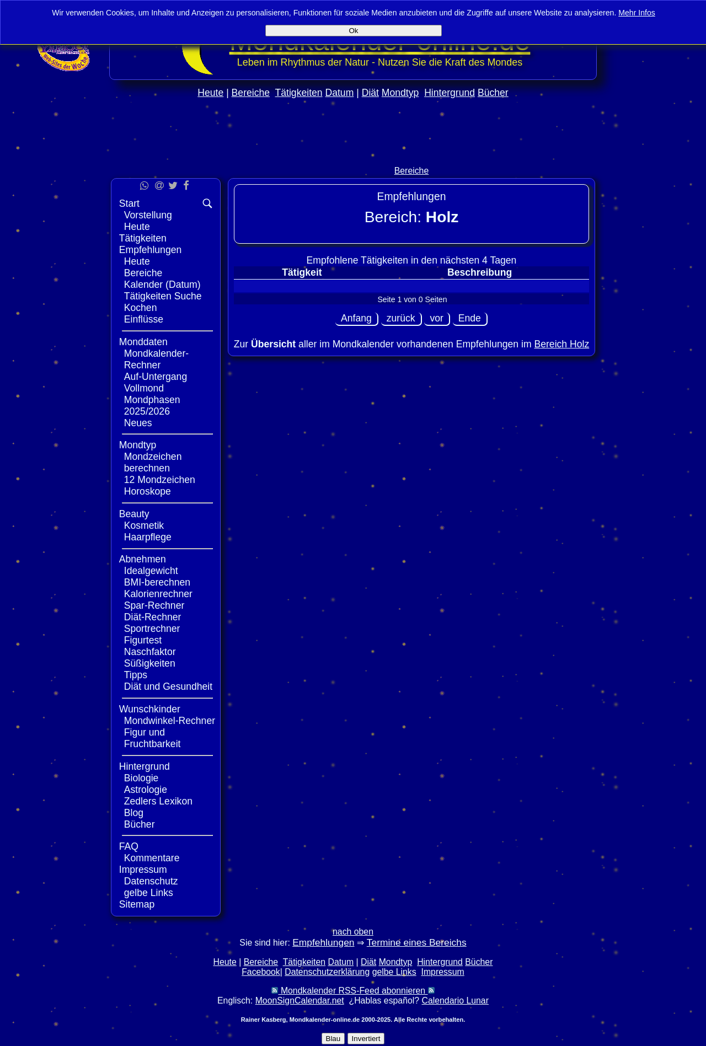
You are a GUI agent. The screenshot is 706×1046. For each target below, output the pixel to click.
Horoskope (147, 491)
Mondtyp (400, 92)
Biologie (141, 778)
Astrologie (145, 789)
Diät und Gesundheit (168, 686)
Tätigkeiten (299, 92)
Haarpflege (148, 537)
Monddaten (143, 341)
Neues (138, 422)
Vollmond (144, 388)
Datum (339, 92)
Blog (133, 812)
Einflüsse (143, 319)
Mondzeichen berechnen (153, 462)
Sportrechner (152, 628)
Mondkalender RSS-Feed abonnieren (352, 990)
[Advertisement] (353, 155)
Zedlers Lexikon (158, 801)
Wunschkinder (149, 709)
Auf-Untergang (155, 376)
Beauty (134, 513)
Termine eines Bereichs (417, 942)
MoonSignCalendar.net (299, 1000)
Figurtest (143, 640)
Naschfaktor (150, 651)
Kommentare (152, 857)
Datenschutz (151, 881)
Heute (210, 92)
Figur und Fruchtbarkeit (152, 738)
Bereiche (251, 92)
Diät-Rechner (152, 617)
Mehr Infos (636, 12)
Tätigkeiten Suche (163, 296)
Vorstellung (148, 215)
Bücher (493, 92)
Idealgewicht (151, 570)
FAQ (128, 846)
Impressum (143, 869)
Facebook (261, 972)
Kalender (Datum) (162, 284)
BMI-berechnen (157, 582)
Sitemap (137, 904)
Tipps (135, 674)
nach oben (353, 931)
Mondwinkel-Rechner (169, 720)
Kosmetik (144, 525)
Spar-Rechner (154, 605)
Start (129, 203)
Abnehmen (142, 559)
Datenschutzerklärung (327, 972)
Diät (370, 92)
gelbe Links (148, 892)
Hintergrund (449, 92)
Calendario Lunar (455, 1000)
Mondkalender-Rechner (156, 359)
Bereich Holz (561, 344)
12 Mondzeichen (159, 479)
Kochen (140, 307)
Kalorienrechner (158, 593)
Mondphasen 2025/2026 (152, 405)
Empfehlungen (150, 249)
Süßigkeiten (149, 663)
